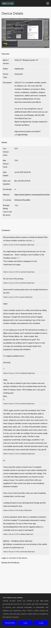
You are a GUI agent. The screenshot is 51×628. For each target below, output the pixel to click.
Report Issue (30, 244)
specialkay (23, 244)
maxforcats (19, 69)
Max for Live (8, 3)
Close (25, 623)
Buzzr (22, 510)
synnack (22, 297)
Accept (41, 623)
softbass (23, 534)
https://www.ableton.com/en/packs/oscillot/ (32, 195)
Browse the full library (10, 563)
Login (4, 558)
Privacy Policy (10, 623)
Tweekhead (23, 373)
